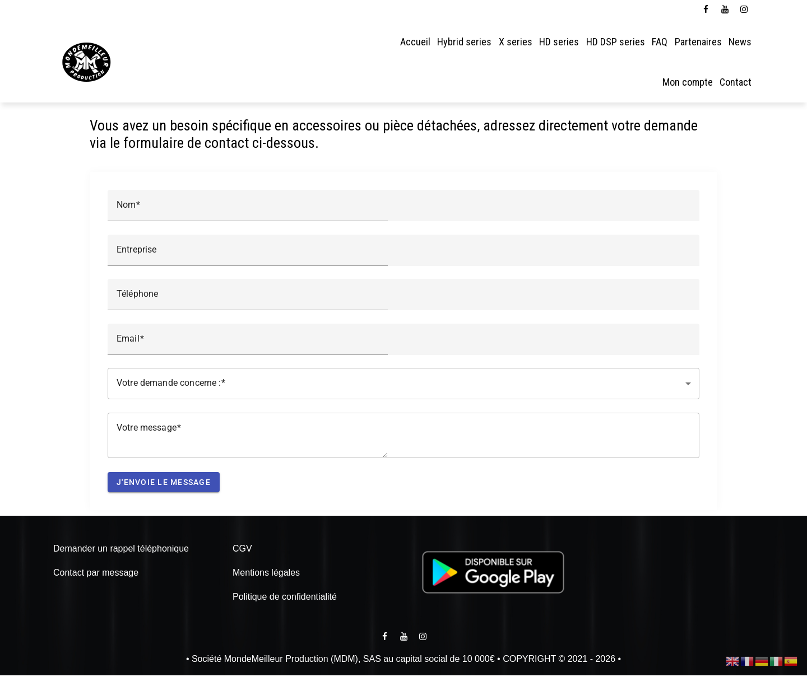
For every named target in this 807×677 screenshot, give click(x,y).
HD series (559, 42)
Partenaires (698, 42)
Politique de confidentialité (285, 598)
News (740, 42)
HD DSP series (615, 42)
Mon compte (687, 82)
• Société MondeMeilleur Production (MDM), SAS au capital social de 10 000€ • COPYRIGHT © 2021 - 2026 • (403, 660)
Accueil (415, 42)
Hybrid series (464, 42)
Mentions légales (266, 574)
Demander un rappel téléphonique (121, 550)
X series (515, 42)
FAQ (659, 42)
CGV (242, 550)
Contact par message (95, 574)
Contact (736, 82)
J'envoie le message (164, 483)
